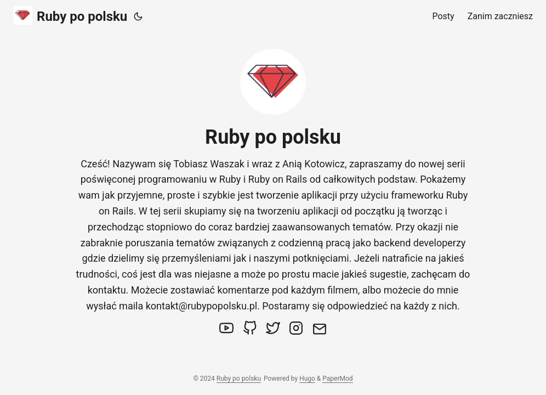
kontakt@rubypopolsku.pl (201, 306)
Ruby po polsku (70, 15)
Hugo (307, 378)
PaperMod (337, 378)
